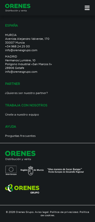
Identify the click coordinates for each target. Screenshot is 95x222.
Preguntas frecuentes (20, 136)
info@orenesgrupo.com (21, 50)
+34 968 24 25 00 (17, 46)
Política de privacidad (64, 212)
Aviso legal (42, 212)
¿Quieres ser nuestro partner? (26, 93)
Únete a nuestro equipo (22, 115)
